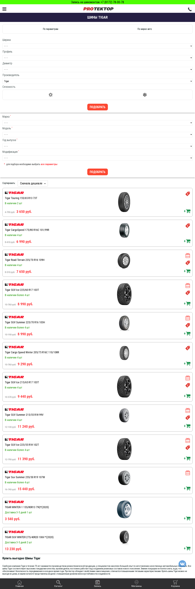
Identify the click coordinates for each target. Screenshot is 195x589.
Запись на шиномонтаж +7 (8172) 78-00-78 (97, 2)
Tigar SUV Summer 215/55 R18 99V (24, 414)
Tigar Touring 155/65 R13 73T (21, 198)
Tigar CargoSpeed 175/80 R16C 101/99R (27, 229)
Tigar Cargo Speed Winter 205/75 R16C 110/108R (32, 352)
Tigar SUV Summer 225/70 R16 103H (25, 322)
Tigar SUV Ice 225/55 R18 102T (22, 444)
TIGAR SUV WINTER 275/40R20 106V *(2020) (29, 537)
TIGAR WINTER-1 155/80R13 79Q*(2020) (27, 507)
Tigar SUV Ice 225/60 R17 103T (22, 289)
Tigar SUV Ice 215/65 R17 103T (22, 382)
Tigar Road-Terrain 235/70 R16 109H (24, 259)
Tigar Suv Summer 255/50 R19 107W (25, 477)
